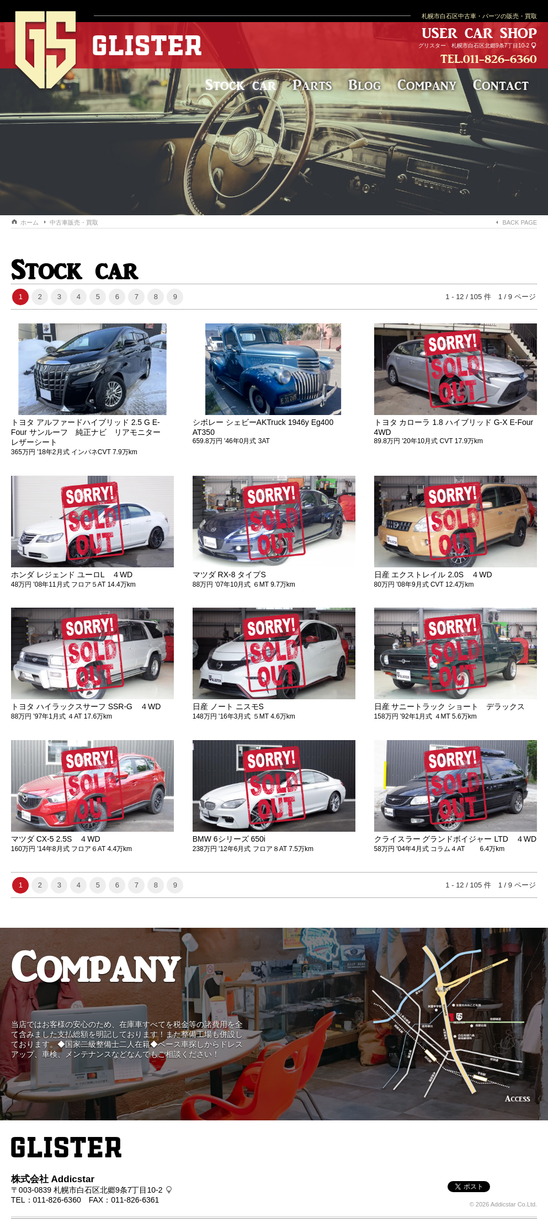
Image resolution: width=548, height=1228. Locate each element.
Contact (501, 85)
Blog (364, 85)
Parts (312, 85)
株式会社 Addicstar (52, 1172)
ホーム (29, 222)
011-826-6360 (500, 58)
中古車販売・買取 (74, 222)
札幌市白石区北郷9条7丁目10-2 (490, 45)
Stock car (240, 85)
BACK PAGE (519, 222)
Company (426, 85)
